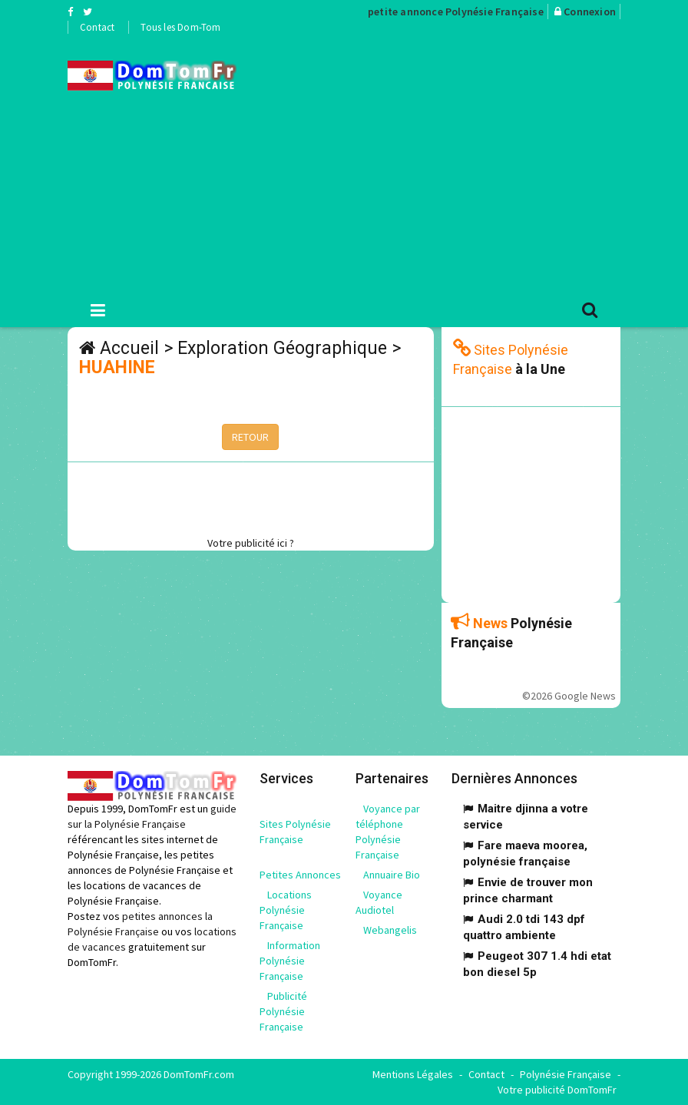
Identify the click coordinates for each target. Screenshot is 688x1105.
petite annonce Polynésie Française (456, 11)
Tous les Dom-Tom (180, 27)
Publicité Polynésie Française (283, 1011)
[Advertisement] (474, 162)
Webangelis (390, 930)
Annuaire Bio (391, 875)
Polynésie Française (565, 1074)
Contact (97, 27)
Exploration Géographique (282, 348)
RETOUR (250, 437)
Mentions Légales (412, 1074)
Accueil (129, 348)
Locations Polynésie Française (286, 910)
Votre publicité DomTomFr (557, 1090)
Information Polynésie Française (290, 960)
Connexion (590, 11)
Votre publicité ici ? (250, 543)
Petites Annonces (300, 875)
